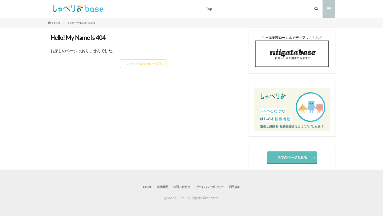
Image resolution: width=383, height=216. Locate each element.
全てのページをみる (292, 157)
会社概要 (162, 187)
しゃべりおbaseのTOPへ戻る (143, 63)
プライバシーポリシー (209, 187)
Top (209, 9)
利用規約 (234, 187)
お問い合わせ (181, 187)
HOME (56, 23)
